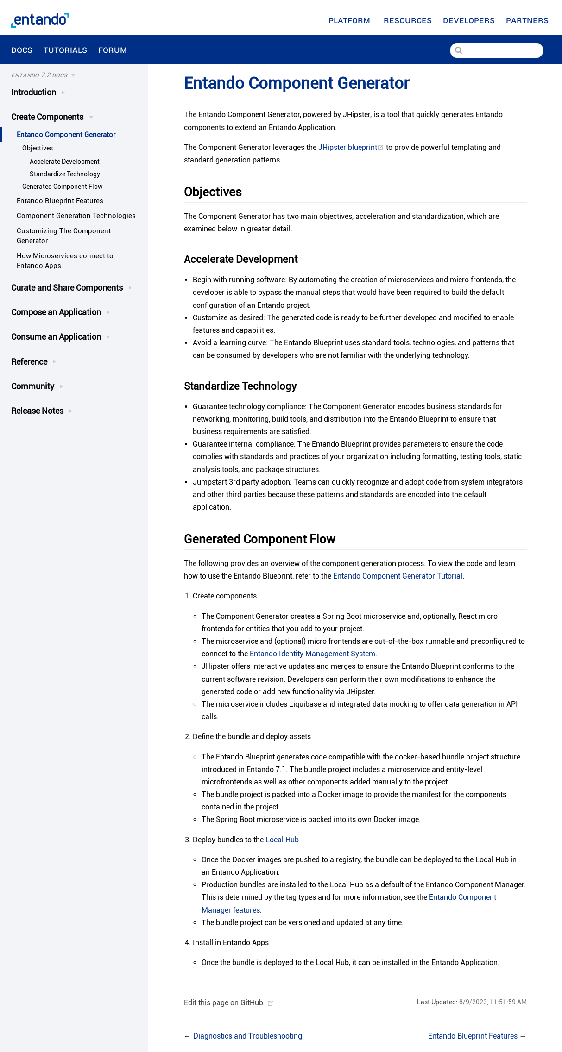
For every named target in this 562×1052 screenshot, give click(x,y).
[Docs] (63, 75)
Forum (113, 49)
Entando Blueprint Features (60, 201)
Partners (528, 20)
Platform (350, 20)
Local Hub (282, 839)
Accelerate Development (65, 161)
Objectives (37, 148)
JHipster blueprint (352, 147)
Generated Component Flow (62, 187)
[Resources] (408, 19)
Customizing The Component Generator (64, 236)
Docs (21, 49)
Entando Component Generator (66, 135)
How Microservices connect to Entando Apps (65, 261)
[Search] (496, 50)
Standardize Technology (65, 174)
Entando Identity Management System (312, 653)
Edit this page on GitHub (223, 1002)
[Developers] (469, 19)
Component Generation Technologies (76, 216)
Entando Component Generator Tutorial (397, 576)
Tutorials (65, 49)
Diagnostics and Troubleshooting (247, 1036)
